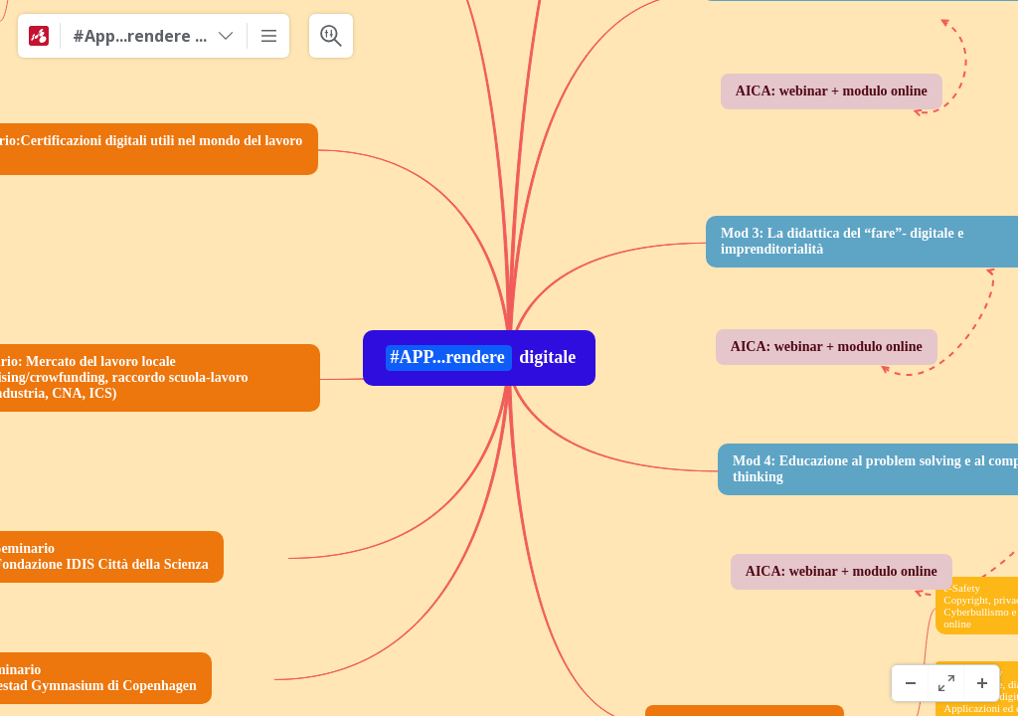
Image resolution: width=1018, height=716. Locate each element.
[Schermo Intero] (945, 683)
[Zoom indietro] (910, 683)
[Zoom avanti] (981, 683)
